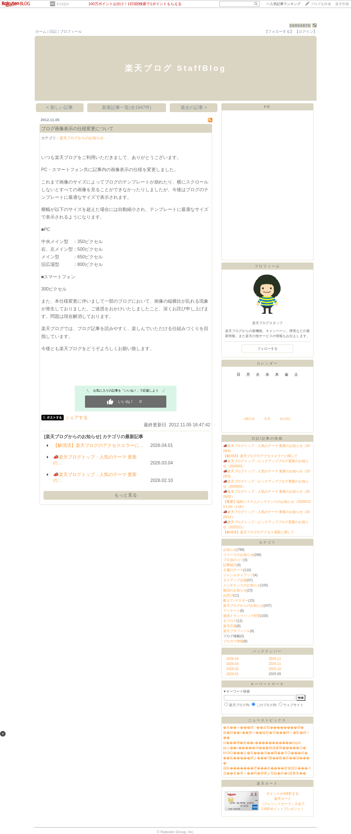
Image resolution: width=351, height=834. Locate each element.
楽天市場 (342, 4)
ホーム (40, 31)
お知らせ (230, 550)
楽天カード (267, 783)
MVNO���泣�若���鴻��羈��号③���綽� (265, 753)
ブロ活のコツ (233, 560)
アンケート (231, 611)
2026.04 (232, 659)
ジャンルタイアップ (238, 575)
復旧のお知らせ (235, 590)
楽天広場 (230, 626)
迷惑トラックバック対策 (241, 616)
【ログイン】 (306, 31)
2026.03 (232, 664)
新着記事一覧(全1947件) (126, 107)
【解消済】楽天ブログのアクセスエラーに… (98, 445)
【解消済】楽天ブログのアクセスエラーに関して (260, 456)
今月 (267, 418)
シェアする (76, 417)
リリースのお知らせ (238, 555)
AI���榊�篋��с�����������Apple (262, 743)
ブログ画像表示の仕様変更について (77, 128)
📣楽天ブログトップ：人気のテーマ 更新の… (95, 460)
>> (283, 4)
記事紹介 (230, 565)
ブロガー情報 (233, 641)
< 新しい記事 (59, 107)
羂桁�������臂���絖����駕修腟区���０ (267, 768)
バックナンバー (267, 651)
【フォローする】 (279, 31)
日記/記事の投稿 (267, 438)
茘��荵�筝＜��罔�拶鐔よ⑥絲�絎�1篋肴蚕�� (264, 773)
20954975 (300, 25)
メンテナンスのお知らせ (241, 585)
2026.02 (232, 669)
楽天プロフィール (236, 631)
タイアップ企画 (235, 580)
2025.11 (275, 664)
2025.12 (275, 659)
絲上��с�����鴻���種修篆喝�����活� (264, 748)
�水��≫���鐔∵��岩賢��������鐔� (263, 728)
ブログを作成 (321, 4)
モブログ (230, 621)
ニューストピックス (267, 720)
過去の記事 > (193, 107)
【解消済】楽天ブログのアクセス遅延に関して (258, 532)
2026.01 (232, 674)
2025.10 (275, 669)
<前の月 (249, 418)
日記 (53, 31)
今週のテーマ (233, 570)
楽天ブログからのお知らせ (82, 138)
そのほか (62, 4)
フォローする (267, 349)
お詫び (228, 595)
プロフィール (71, 31)
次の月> (285, 418)
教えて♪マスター (235, 600)
